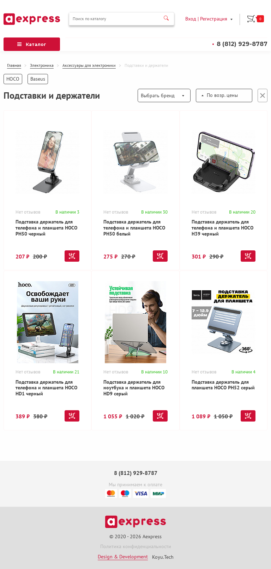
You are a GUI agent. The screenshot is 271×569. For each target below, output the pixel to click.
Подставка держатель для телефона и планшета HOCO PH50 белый (134, 228)
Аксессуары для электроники (89, 65)
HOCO (12, 78)
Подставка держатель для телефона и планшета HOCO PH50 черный (47, 228)
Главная (14, 65)
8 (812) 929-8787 (242, 43)
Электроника (42, 65)
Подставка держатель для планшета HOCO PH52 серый (223, 385)
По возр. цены (222, 95)
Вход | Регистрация (206, 18)
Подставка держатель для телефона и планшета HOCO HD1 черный (47, 388)
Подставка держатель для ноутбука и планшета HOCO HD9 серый (134, 388)
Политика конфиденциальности (135, 547)
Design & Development (123, 557)
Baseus (37, 78)
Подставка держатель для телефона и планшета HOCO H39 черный (223, 228)
